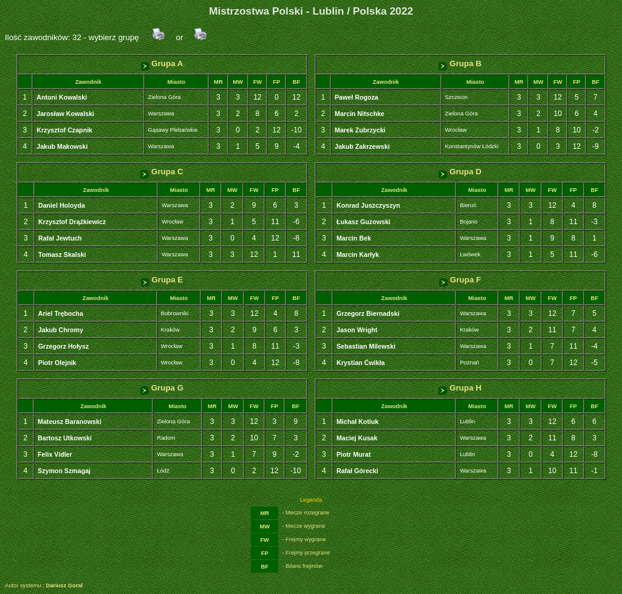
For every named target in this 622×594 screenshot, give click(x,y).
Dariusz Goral (64, 585)
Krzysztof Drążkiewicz (72, 221)
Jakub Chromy (60, 329)
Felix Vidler (55, 454)
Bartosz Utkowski (65, 438)
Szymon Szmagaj (64, 470)
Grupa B (460, 63)
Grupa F (460, 279)
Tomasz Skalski (62, 254)
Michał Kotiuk (357, 421)
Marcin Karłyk (358, 254)
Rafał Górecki (357, 470)
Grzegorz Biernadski (368, 313)
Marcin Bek (354, 238)
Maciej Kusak (357, 438)
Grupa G (161, 387)
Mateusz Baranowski (69, 421)
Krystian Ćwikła (360, 362)
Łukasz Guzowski (364, 221)
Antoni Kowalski (61, 97)
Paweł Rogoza (356, 97)
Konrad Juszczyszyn (368, 205)
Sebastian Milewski (366, 346)
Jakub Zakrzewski (362, 146)
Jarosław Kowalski (65, 113)
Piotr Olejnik (57, 362)
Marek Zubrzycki (360, 130)
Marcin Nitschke (359, 113)
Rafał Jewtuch (60, 238)
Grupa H (460, 387)
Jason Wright (357, 329)
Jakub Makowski (61, 146)
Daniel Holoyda (61, 205)
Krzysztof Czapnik (64, 130)
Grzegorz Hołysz (63, 346)
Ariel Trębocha (60, 313)
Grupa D (460, 171)
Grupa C (161, 171)
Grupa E (162, 279)
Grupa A (162, 63)
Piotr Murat (354, 454)
